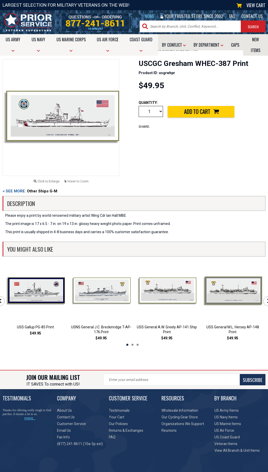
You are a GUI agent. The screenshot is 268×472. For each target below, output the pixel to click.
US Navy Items (226, 417)
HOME (149, 16)
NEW (255, 44)
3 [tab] (138, 345)
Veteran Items (225, 444)
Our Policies (118, 424)
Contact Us (66, 417)
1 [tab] (127, 345)
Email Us (64, 430)
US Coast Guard (227, 437)
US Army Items (226, 410)
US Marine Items (227, 424)
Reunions (169, 430)
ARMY (13, 44)
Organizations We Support (182, 424)
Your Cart (116, 417)
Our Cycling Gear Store (179, 417)
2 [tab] (132, 345)
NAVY (38, 44)
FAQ (232, 16)
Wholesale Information (179, 410)
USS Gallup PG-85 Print (35, 327)
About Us (64, 410)
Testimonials (119, 410)
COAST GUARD (141, 44)
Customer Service (71, 424)
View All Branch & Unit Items (237, 450)
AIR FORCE (107, 44)
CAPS (235, 45)
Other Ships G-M (30, 191)
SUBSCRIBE (252, 380)
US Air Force (224, 430)
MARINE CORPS (71, 44)
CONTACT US (252, 16)
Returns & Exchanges (126, 430)
